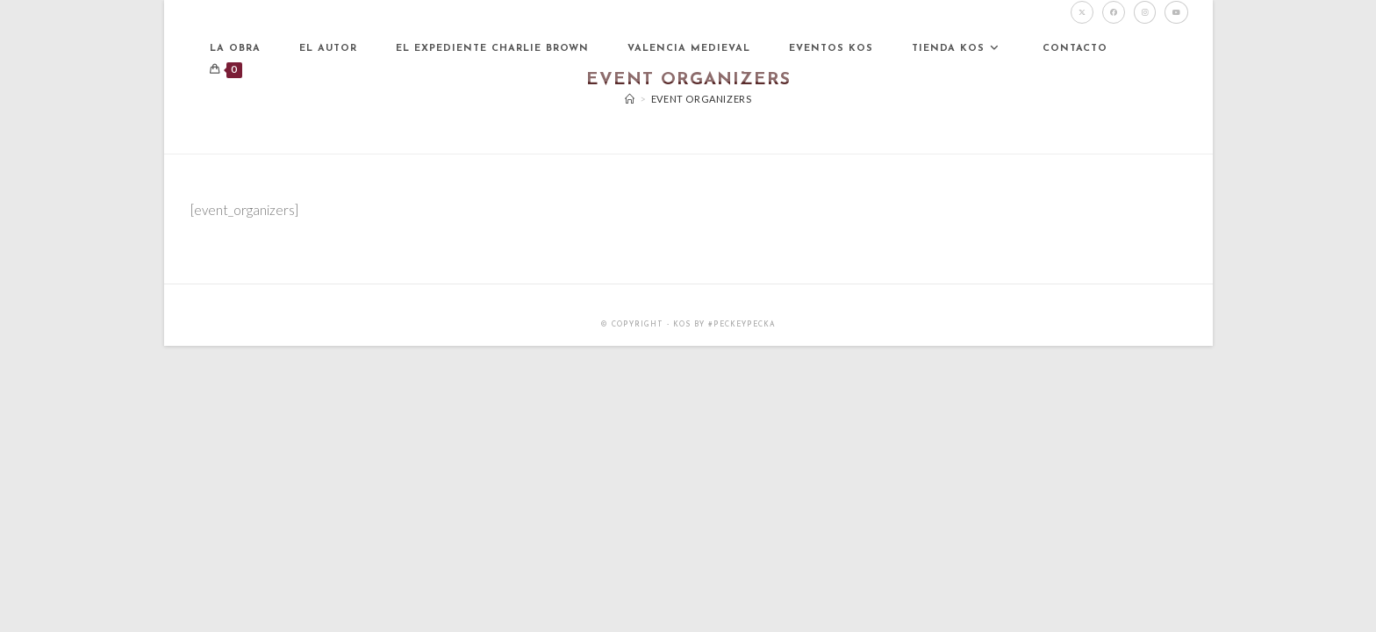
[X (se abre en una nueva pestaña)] (1082, 12)
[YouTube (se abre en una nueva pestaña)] (1176, 12)
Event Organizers (701, 98)
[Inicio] (630, 98)
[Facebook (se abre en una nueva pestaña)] (1113, 12)
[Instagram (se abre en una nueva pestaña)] (1145, 12)
